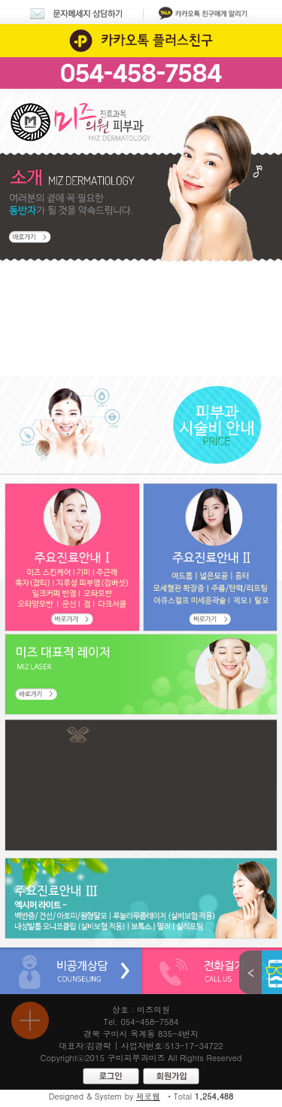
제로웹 (148, 1096)
